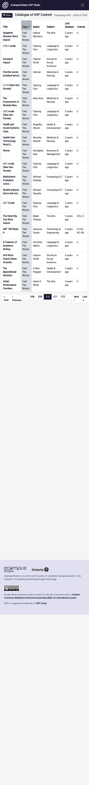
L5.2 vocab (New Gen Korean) (8, 115)
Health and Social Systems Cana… (11, 128)
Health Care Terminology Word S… (9, 141)
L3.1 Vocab (8, 203)
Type (26, 26)
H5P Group (41, 603)
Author (36, 26)
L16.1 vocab (9, 46)
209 (40, 296)
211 (55, 296)
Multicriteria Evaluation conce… (9, 180)
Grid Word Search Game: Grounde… (10, 259)
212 (63, 296)
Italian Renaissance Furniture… (9, 285)
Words (6, 150)
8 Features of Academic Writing (10, 246)
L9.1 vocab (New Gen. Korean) (8, 167)
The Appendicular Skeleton (9, 272)
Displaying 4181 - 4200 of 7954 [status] (70, 15)
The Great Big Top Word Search (10, 219)
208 (32, 296)
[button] (7, 15)
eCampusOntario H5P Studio (21, 5)
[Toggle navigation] (82, 5)
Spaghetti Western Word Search (10, 36)
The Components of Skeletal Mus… (11, 102)
